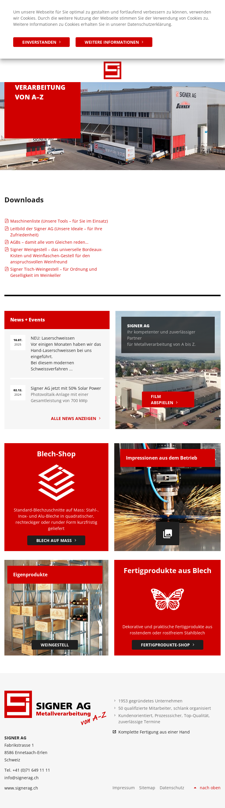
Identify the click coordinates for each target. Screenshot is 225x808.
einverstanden (39, 42)
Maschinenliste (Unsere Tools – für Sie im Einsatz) (59, 221)
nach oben (210, 787)
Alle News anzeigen (73, 418)
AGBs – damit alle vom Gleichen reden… (49, 242)
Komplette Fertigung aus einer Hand (154, 732)
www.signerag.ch (21, 788)
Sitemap (147, 787)
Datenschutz (172, 787)
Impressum (123, 787)
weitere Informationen (112, 42)
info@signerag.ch (21, 777)
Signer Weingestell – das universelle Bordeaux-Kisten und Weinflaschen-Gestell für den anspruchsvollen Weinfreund (56, 256)
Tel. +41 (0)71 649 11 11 (27, 770)
